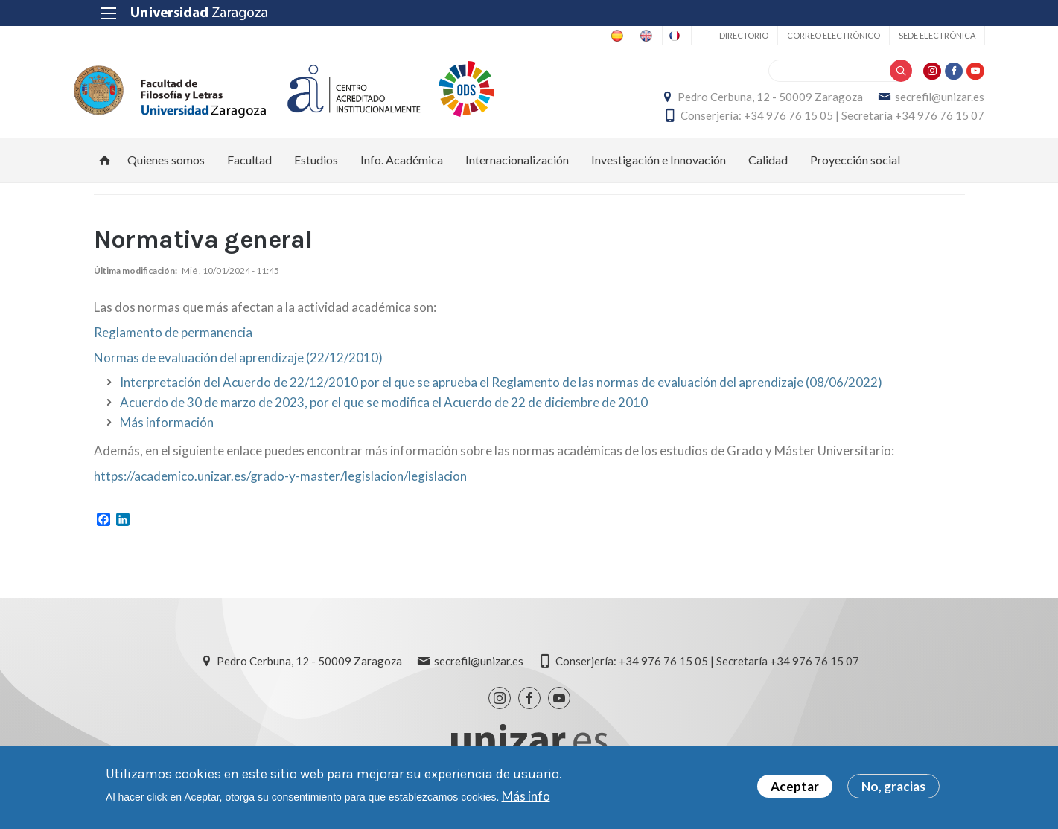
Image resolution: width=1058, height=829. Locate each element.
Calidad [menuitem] (768, 168)
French (650, 36)
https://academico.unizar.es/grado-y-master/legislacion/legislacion (280, 484)
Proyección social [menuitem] (855, 168)
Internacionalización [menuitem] (517, 168)
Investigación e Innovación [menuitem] (658, 168)
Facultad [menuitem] (249, 168)
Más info (526, 796)
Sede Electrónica (917, 35)
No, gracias (893, 786)
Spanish (533, 36)
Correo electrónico (813, 35)
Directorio (723, 35)
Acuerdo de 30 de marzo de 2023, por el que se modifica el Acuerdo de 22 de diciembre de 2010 (384, 410)
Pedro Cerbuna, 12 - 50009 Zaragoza (751, 101)
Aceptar (795, 786)
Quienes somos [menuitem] (166, 168)
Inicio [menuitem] (105, 168)
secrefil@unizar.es (920, 101)
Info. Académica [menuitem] (401, 168)
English (592, 36)
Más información (167, 430)
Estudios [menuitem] (316, 168)
